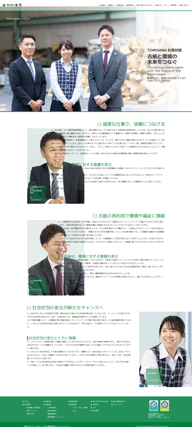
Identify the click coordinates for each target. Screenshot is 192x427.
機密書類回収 (52, 410)
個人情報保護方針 (119, 398)
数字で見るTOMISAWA (144, 5)
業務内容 (48, 398)
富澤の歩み (30, 410)
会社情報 (102, 5)
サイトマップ (117, 401)
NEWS (27, 398)
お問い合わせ (183, 5)
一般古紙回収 (52, 404)
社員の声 (158, 5)
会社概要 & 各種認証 (33, 404)
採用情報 (173, 5)
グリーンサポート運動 (80, 404)
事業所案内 (129, 5)
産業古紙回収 (52, 407)
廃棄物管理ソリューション (56, 414)
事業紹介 (111, 5)
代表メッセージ (32, 407)
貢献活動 (120, 5)
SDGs (74, 407)
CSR (165, 5)
